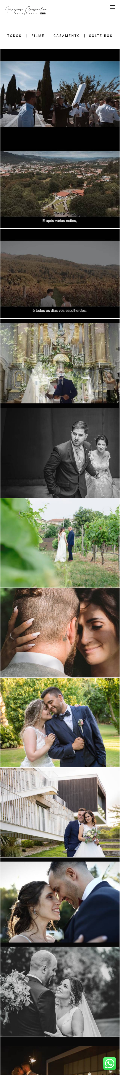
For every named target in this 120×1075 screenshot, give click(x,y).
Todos (14, 35)
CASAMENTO (67, 35)
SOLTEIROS (101, 35)
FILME (38, 35)
